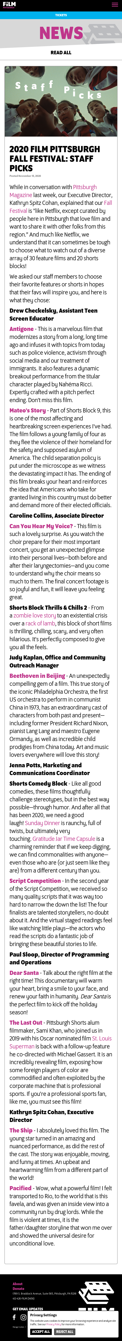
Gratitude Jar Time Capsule (64, 839)
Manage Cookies (18, 1327)
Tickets (61, 15)
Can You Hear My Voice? (42, 526)
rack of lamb (40, 624)
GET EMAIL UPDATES (28, 1309)
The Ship (21, 1131)
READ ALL (61, 53)
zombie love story (35, 616)
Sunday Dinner (42, 823)
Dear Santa (24, 973)
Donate (18, 1289)
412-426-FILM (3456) (24, 1298)
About (18, 1284)
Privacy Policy (53, 1324)
